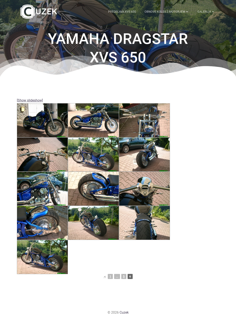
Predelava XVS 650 (122, 11)
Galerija (206, 11)
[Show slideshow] (30, 100)
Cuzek (124, 312)
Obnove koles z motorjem (167, 11)
